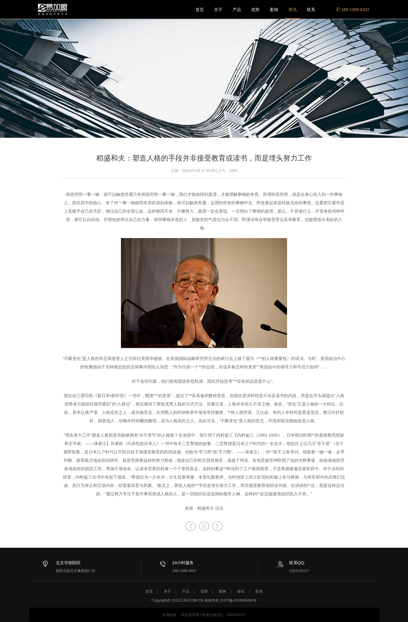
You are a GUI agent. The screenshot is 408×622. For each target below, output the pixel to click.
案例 (274, 9)
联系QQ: (297, 562)
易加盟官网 (190, 615)
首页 (199, 9)
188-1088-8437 (353, 9)
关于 (218, 9)
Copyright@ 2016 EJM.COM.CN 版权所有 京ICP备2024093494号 (203, 600)
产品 (237, 9)
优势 (255, 9)
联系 (311, 9)
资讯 (292, 9)
